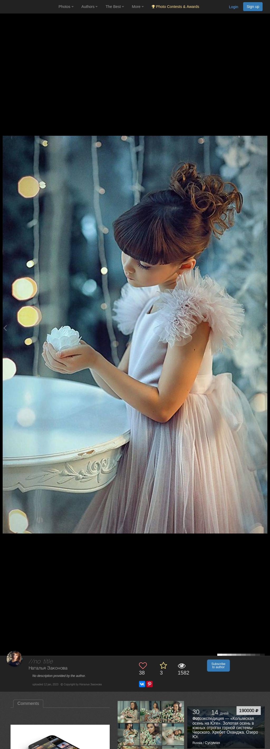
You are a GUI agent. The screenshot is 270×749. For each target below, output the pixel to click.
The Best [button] (114, 6)
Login (233, 7)
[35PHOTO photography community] (29, 6)
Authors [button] (89, 6)
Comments (28, 703)
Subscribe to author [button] (218, 665)
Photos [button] (66, 6)
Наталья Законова (48, 668)
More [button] (138, 6)
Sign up (253, 6)
